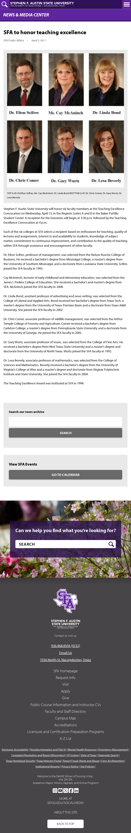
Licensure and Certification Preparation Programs (65, 731)
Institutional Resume (48, 766)
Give (65, 697)
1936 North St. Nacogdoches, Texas (65, 659)
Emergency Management (113, 749)
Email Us (65, 652)
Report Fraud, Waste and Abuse (81, 761)
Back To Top (65, 824)
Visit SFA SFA (65, 779)
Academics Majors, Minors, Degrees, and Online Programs (65, 783)
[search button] (111, 544)
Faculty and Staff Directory (65, 711)
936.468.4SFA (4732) (65, 645)
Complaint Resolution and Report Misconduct (38, 755)
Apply (65, 691)
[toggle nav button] (126, 4)
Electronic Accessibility (15, 749)
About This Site (65, 812)
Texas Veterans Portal (49, 761)
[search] (65, 544)
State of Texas (88, 755)
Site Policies (87, 766)
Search (65, 433)
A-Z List (65, 738)
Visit (65, 684)
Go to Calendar (66, 474)
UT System (73, 755)
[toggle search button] (5, 4)
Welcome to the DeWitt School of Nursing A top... (65, 776)
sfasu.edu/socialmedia (65, 803)
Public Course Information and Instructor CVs (65, 704)
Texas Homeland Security (20, 761)
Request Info (65, 677)
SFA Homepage (66, 670)
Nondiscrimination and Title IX (48, 749)
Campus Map (65, 718)
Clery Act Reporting (112, 761)
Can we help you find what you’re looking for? (65, 530)
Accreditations (65, 724)
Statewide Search (108, 755)
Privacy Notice (70, 766)
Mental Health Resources (82, 749)
